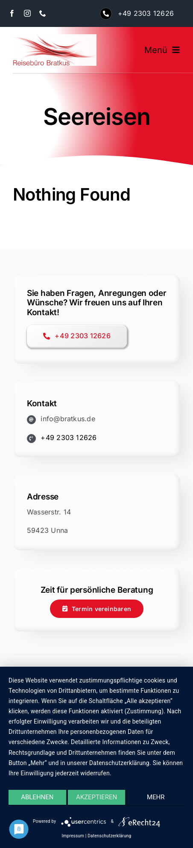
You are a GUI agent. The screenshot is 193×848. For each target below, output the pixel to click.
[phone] (42, 13)
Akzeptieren (96, 797)
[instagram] (27, 13)
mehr (156, 797)
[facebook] (12, 13)
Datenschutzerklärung (109, 835)
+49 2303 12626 (146, 13)
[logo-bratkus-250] (54, 37)
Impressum (73, 835)
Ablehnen (37, 797)
